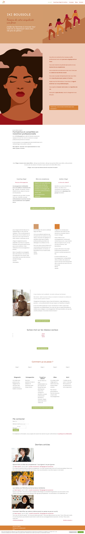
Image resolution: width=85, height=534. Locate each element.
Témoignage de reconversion (46, 466)
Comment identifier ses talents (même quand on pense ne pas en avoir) (35, 511)
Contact (81, 2)
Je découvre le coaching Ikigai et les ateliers (42, 208)
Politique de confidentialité (19, 528)
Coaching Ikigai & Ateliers (60, 2)
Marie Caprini (18, 466)
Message (15, 428)
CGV (14, 529)
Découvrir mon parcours (42, 321)
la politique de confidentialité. (65, 433)
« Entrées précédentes (18, 520)
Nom (14, 421)
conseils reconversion (34, 466)
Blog (76, 2)
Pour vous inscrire (42, 348)
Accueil (50, 2)
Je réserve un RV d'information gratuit (42, 407)
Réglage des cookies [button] (73, 532)
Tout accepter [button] (80, 532)
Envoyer (16, 430)
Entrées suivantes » (67, 520)
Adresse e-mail (16, 424)
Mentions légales (17, 526)
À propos (71, 2)
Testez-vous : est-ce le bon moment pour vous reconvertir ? (62, 107)
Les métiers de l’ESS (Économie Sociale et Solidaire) (29, 488)
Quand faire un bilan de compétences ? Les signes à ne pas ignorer (34, 464)
